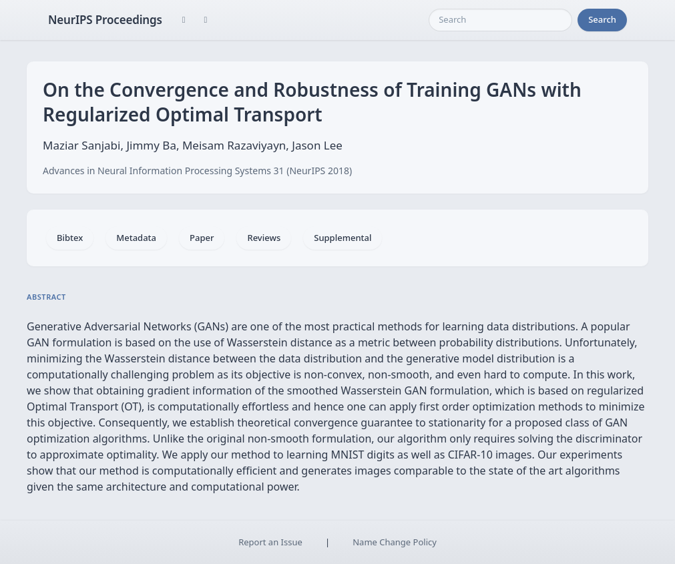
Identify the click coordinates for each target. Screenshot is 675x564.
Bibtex (70, 238)
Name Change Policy (395, 542)
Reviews (263, 238)
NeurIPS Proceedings (105, 19)
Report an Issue (270, 542)
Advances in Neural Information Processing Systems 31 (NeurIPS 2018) (197, 170)
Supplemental (342, 238)
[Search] (500, 20)
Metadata (136, 238)
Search (602, 19)
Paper (202, 238)
